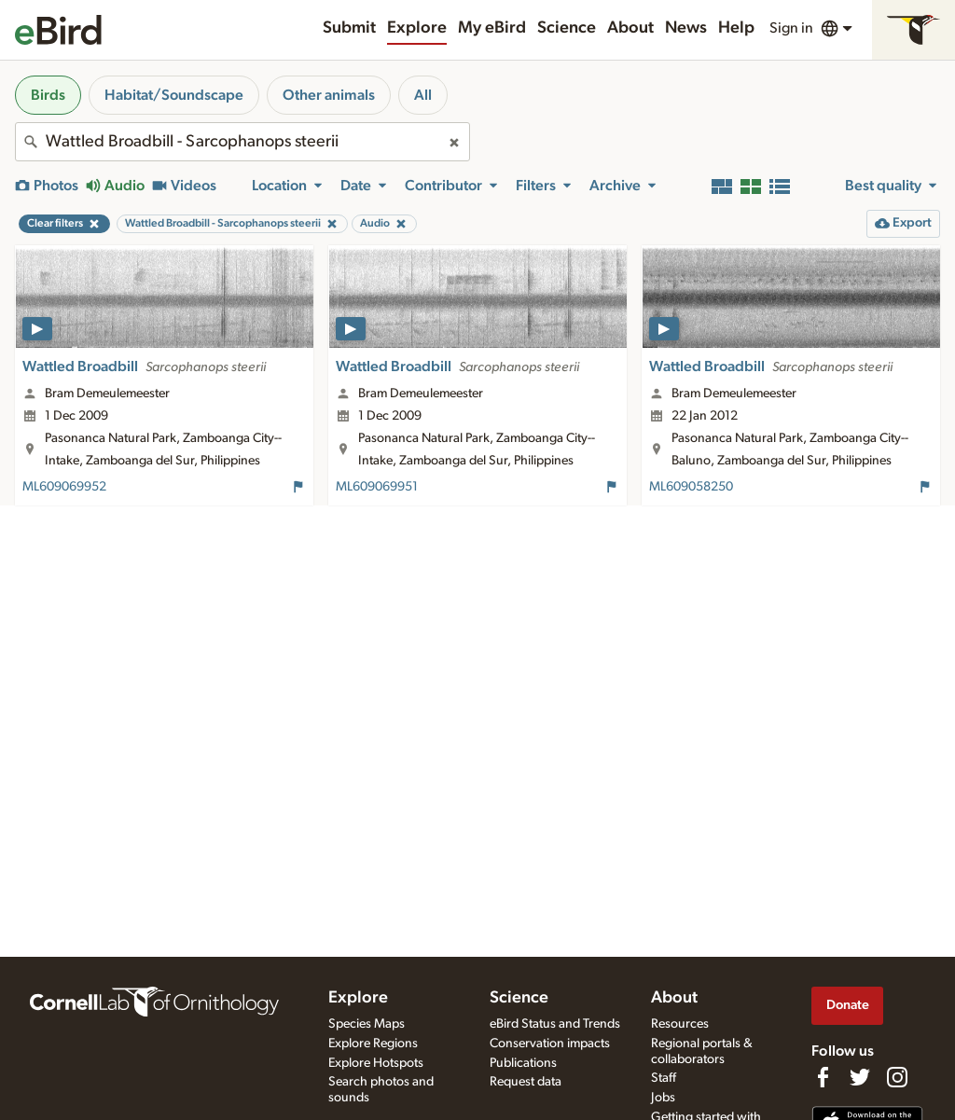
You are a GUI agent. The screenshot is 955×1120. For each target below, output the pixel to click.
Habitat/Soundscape (173, 95)
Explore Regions (373, 1043)
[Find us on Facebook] (822, 1077)
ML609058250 (691, 486)
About (630, 28)
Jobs (663, 1097)
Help (736, 28)
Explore (417, 28)
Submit (349, 28)
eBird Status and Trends (555, 1023)
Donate (847, 1005)
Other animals (329, 95)
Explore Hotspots (375, 1063)
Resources (680, 1023)
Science (566, 28)
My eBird (492, 28)
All (423, 95)
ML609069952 (64, 486)
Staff (663, 1078)
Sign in (791, 28)
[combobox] (242, 141)
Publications (523, 1063)
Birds (48, 95)
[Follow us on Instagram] (897, 1077)
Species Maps (366, 1023)
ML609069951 (377, 486)
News (686, 28)
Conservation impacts (550, 1043)
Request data (525, 1081)
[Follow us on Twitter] (860, 1077)
